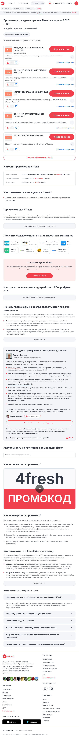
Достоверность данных (51, 708)
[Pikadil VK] (45, 688)
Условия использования (11, 734)
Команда (46, 702)
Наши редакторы (14, 368)
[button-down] (16, 62)
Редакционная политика (51, 711)
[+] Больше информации (65, 62)
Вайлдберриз (7, 705)
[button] (33, 3)
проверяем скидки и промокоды (40, 404)
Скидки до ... (59, 174)
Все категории (49, 678)
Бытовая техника (49, 665)
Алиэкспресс (7, 689)
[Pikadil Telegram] (51, 688)
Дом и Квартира (48, 662)
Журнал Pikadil (48, 705)
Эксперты (46, 718)
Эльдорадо (6, 695)
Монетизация (47, 714)
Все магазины (8, 711)
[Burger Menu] (11, 3)
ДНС (4, 708)
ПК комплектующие (50, 668)
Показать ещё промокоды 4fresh (39, 157)
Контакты (46, 721)
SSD (44, 675)
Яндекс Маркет (8, 699)
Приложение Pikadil (11, 717)
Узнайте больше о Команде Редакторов (39, 423)
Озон (4, 702)
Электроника (47, 659)
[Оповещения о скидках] (50, 3)
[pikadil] (3, 3)
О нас (45, 699)
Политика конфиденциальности (35, 734)
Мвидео (5, 692)
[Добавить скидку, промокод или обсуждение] (76, 3)
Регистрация (59, 3)
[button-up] (8, 62)
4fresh (38, 40)
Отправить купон (39, 276)
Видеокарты (47, 671)
